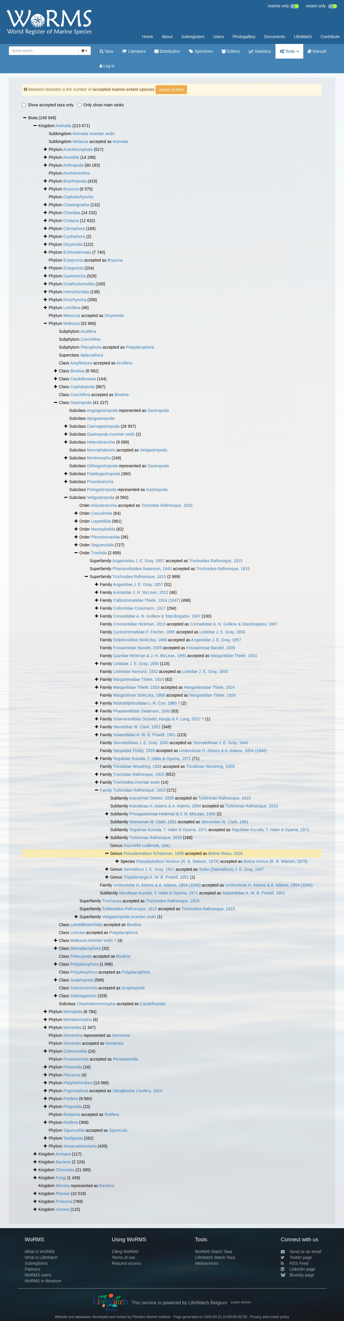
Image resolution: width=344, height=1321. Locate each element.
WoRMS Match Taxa (213, 1251)
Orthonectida (75, 1051)
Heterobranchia (101, 442)
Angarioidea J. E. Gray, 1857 (138, 560)
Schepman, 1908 (153, 853)
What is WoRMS (40, 1251)
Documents (274, 36)
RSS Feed (295, 1263)
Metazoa (80, 141)
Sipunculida (74, 1130)
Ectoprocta (73, 260)
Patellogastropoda (103, 473)
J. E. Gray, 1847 (148, 869)
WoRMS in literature (43, 1281)
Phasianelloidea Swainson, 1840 (142, 568)
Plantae (62, 1193)
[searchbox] (42, 51)
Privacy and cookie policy (269, 1317)
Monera (62, 1185)
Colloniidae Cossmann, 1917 (139, 608)
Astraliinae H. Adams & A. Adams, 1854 (165, 806)
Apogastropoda (101, 418)
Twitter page (296, 1257)
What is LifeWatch (41, 1257)
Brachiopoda (75, 181)
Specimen (201, 51)
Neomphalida (103, 529)
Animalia (63, 125)
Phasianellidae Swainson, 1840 (141, 711)
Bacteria (63, 1162)
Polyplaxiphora (83, 972)
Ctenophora (74, 228)
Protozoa (64, 1201)
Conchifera (91, 339)
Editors (231, 51)
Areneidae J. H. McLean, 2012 (140, 592)
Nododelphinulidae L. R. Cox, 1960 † (146, 703)
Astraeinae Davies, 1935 (151, 798)
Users (218, 36)
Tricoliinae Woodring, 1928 (210, 766)
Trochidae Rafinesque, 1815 (167, 505)
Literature (134, 51)
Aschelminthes (76, 173)
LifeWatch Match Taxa (215, 1257)
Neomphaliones (101, 450)
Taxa (106, 51)
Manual (317, 51)
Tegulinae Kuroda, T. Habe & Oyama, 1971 (168, 829)
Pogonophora (76, 1090)
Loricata (77, 932)
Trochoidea (136, 782)
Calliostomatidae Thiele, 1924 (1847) (146, 600)
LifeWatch (303, 36)
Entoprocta (74, 268)
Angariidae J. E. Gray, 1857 (138, 584)
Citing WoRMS (125, 1251)
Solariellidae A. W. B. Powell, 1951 (144, 734)
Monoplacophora (85, 948)
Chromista (65, 1169)
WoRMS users (38, 1275)
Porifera (71, 1098)
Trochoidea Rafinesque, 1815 (216, 560)
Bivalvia (77, 371)
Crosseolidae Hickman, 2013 (139, 624)
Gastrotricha (75, 276)
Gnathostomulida (79, 284)
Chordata (72, 212)
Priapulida (73, 1106)
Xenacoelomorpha (80, 1146)
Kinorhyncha (75, 299)
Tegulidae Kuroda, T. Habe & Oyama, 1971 (152, 758)
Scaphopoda (81, 980)
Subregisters (193, 36)
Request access (126, 1263)
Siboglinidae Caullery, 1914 (137, 1090)
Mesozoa (72, 315)
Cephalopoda (82, 386)
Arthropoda (73, 165)
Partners (32, 1269)
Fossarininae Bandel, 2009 (210, 647)
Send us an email (301, 1251)
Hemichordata (76, 291)
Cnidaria (71, 220)
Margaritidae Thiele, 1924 (233, 655)
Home (147, 36)
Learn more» (241, 1302)
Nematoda (73, 1011)
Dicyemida (73, 244)
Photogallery (244, 36)
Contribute (330, 36)
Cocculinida (101, 513)
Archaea (63, 1154)
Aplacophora (91, 355)
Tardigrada (73, 1138)
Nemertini (72, 1043)
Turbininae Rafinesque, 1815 (224, 798)
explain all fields (171, 90)
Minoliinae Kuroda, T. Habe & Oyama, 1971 (158, 893)
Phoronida (73, 1067)
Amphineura (81, 363)
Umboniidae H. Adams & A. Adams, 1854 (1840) (157, 885)
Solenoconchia (83, 988)
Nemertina (73, 1035)
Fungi (61, 1177)
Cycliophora (74, 236)
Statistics (260, 51)
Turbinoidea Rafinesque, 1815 (129, 908)
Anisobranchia (104, 505)
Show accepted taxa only (48, 105)
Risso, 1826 (225, 853)
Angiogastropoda (102, 410)
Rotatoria (72, 1114)
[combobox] (44, 50)
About (167, 36)
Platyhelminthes (78, 1082)
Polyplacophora (140, 347)
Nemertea (72, 1027)
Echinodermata (77, 252)
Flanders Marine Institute (151, 1317)
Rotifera (112, 1114)
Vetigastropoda (153, 450)
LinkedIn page (298, 1269)
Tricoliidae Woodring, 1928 (137, 766)
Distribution (167, 51)
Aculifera (88, 331)
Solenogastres (83, 995)
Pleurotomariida (105, 537)
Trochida (99, 552)
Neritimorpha (98, 458)
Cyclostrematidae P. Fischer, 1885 (144, 632)
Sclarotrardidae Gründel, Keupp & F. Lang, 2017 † (158, 719)
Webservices (206, 1263)
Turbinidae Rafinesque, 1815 (139, 790)
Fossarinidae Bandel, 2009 (137, 647)
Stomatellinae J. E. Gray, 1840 (220, 742)
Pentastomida (76, 1059)
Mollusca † (93, 940)
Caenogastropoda (103, 426)
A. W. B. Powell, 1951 (156, 877)
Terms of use (123, 1257)
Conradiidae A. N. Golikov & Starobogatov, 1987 (157, 616)
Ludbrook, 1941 (146, 845)
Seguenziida (102, 545)
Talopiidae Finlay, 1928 (134, 750)
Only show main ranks (101, 105)
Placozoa (72, 1075)
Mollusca (72, 323)
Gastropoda (81, 402)
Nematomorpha (78, 1019)
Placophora (91, 347)
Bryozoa (71, 189)
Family (106, 790)
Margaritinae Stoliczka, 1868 (139, 695)
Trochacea (112, 901)
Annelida (71, 157)
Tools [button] (289, 51)
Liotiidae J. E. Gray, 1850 (222, 632)
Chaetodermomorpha (96, 1003)
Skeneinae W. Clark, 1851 (153, 821)
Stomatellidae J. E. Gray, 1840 (140, 742)
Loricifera (72, 307)
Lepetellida (101, 521)
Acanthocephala (78, 149)
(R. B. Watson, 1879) (177, 861)
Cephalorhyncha (78, 197)
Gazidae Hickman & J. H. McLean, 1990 (149, 655)
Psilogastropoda (101, 489)
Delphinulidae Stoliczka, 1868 (140, 640)
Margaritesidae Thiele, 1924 (138, 679)
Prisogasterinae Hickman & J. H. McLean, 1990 (172, 814)
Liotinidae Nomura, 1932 (135, 671)
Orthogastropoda (102, 465)
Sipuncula (118, 1130)
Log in (107, 66)
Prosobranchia (100, 481)
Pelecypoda (81, 956)
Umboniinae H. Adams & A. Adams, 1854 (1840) (223, 750)
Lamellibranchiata (86, 924)
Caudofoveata (83, 378)
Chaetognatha (76, 204)
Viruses (62, 1209)
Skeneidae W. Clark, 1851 (137, 727)
